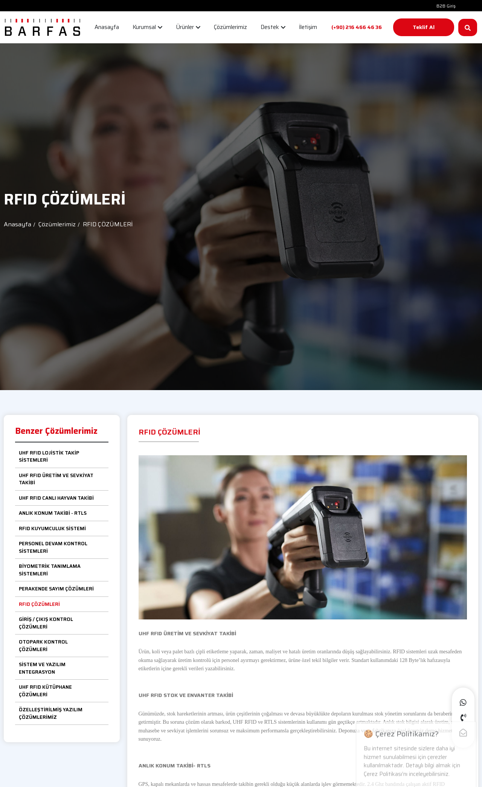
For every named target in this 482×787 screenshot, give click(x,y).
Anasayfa (17, 224)
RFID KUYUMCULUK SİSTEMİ (52, 528)
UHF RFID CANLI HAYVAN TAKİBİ (56, 498)
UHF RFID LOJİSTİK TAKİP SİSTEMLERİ (49, 456)
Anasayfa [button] (107, 27)
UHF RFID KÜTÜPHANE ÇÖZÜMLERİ (45, 691)
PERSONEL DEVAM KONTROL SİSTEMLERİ (53, 547)
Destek (273, 27)
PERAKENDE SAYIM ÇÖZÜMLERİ (56, 589)
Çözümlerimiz (57, 224)
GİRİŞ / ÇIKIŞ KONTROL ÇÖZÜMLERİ (46, 623)
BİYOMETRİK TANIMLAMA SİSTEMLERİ (50, 570)
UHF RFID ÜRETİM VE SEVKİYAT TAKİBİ (56, 479)
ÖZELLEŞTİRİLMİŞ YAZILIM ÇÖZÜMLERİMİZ (50, 713)
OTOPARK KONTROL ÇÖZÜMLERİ (43, 645)
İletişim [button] (308, 27)
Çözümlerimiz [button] (230, 27)
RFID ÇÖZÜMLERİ (39, 604)
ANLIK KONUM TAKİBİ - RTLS (53, 513)
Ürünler (188, 27)
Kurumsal (147, 27)
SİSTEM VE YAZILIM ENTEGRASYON (42, 668)
